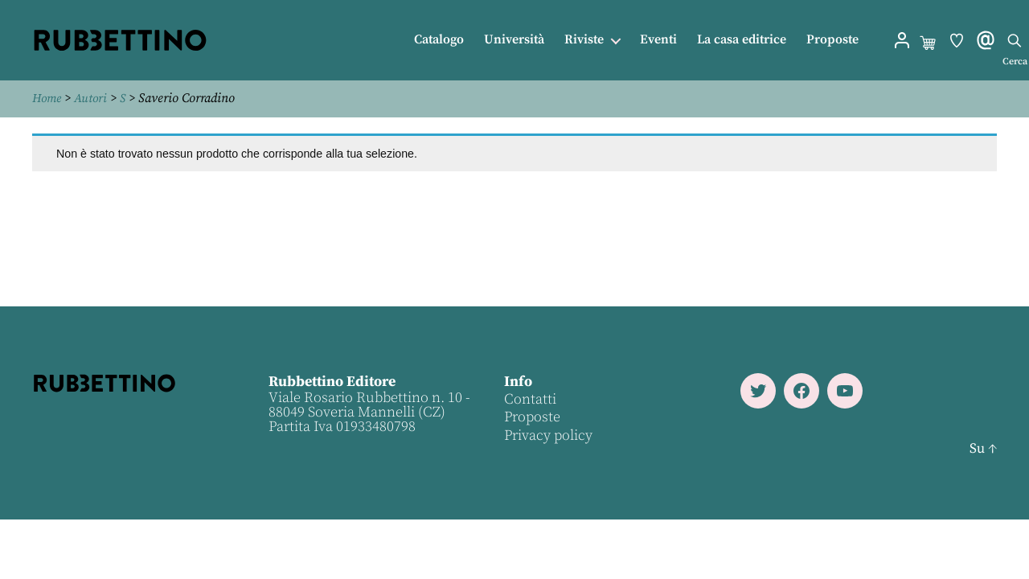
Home (48, 98)
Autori (94, 98)
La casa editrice (741, 39)
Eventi (658, 39)
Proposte (832, 39)
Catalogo (439, 39)
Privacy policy (547, 434)
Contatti (529, 398)
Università (514, 39)
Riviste (584, 39)
